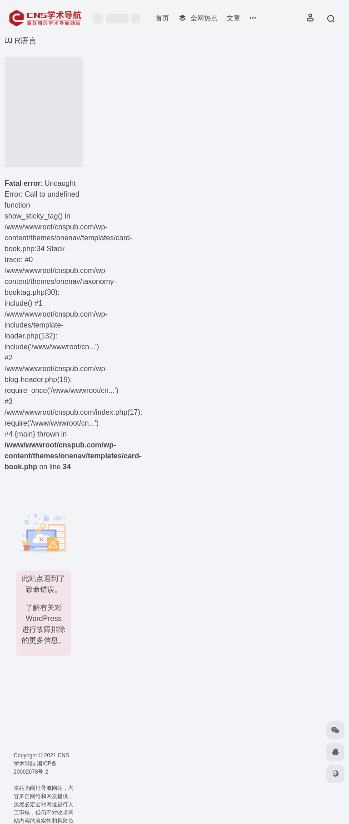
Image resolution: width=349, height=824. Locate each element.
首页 (162, 18)
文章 (233, 18)
